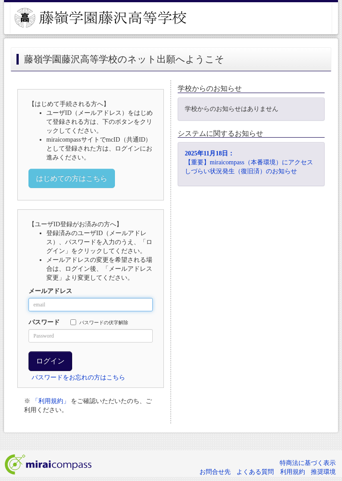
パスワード (44, 322)
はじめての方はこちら (71, 178)
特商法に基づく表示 (308, 463)
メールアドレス (50, 291)
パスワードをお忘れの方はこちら (78, 377)
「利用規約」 (50, 401)
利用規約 (292, 472)
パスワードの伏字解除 (99, 322)
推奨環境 (323, 472)
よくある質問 (255, 472)
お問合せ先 (215, 472)
